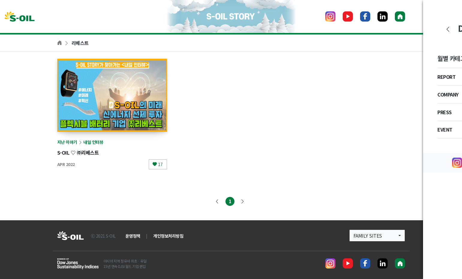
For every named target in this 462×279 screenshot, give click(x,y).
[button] (377, 235)
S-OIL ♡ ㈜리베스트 (83, 152)
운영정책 (132, 236)
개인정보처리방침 (168, 236)
